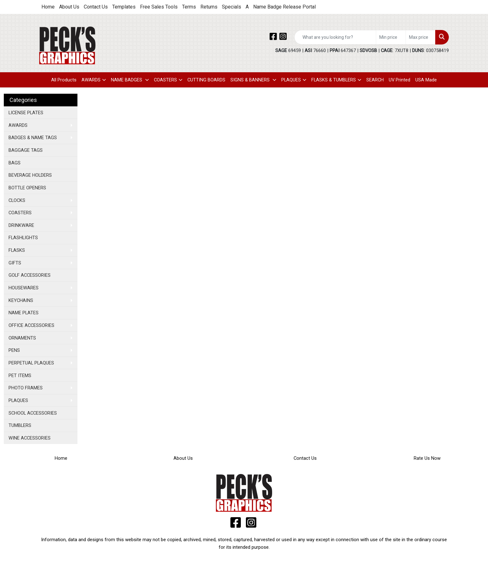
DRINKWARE (21, 225)
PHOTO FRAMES (26, 388)
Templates (124, 7)
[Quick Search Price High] (421, 37)
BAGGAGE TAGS (26, 150)
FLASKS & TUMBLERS (333, 80)
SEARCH (375, 80)
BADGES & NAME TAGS (33, 137)
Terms (189, 7)
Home (48, 7)
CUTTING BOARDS (206, 80)
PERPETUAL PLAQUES (31, 363)
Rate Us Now (427, 458)
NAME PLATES (24, 313)
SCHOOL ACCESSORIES (33, 413)
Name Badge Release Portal (284, 7)
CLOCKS (17, 200)
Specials (231, 7)
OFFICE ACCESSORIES (31, 325)
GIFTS (15, 263)
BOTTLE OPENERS (27, 188)
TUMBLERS (20, 425)
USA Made (426, 80)
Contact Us (96, 7)
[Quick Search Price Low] (391, 37)
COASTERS (165, 80)
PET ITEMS (20, 375)
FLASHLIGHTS (23, 237)
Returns (208, 7)
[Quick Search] (335, 37)
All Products (63, 80)
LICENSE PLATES (26, 112)
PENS (14, 350)
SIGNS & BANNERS (250, 80)
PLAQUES (291, 80)
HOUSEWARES (24, 288)
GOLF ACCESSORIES (30, 275)
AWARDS (91, 80)
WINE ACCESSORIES (30, 438)
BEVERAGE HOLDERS (30, 175)
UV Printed (399, 80)
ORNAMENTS (22, 338)
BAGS (15, 163)
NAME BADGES (127, 80)
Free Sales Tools (159, 7)
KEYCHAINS (21, 300)
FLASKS (17, 250)
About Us (69, 7)
